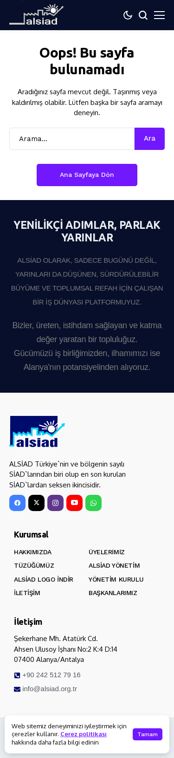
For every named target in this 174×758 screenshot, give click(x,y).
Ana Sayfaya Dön (87, 174)
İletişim (27, 592)
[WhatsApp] (93, 503)
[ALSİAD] (37, 431)
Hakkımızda (33, 552)
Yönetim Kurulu (116, 579)
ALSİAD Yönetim (114, 565)
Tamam (147, 734)
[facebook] (17, 503)
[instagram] (55, 503)
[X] (36, 503)
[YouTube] (74, 503)
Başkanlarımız (113, 592)
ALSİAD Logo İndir (43, 579)
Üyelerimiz (107, 552)
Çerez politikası (83, 734)
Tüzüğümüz (34, 565)
